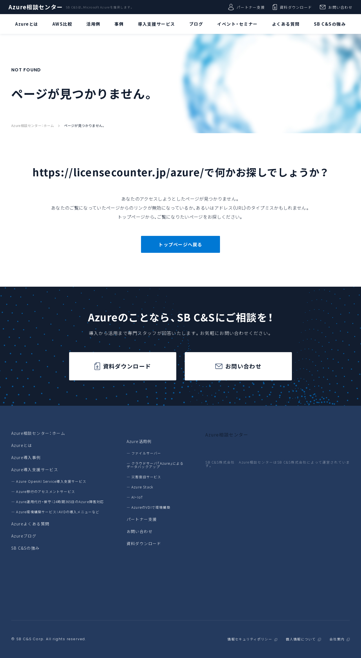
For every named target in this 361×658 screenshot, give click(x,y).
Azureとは (21, 445)
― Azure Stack (140, 487)
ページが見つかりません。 (84, 125)
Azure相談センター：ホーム (32, 125)
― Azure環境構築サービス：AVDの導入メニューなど (55, 512)
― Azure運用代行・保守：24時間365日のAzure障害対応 (57, 501)
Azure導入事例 (26, 457)
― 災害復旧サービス (144, 477)
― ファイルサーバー (144, 453)
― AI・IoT (135, 497)
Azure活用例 (139, 441)
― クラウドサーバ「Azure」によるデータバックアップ (155, 465)
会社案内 (336, 639)
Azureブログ (23, 536)
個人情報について (301, 639)
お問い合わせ (336, 7)
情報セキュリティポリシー (249, 639)
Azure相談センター (35, 7)
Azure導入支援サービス (34, 469)
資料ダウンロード (292, 7)
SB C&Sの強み (25, 548)
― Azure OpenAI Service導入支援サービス (48, 481)
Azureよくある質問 (30, 524)
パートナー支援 (246, 7)
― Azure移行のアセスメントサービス (43, 491)
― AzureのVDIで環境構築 (148, 507)
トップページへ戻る (180, 244)
